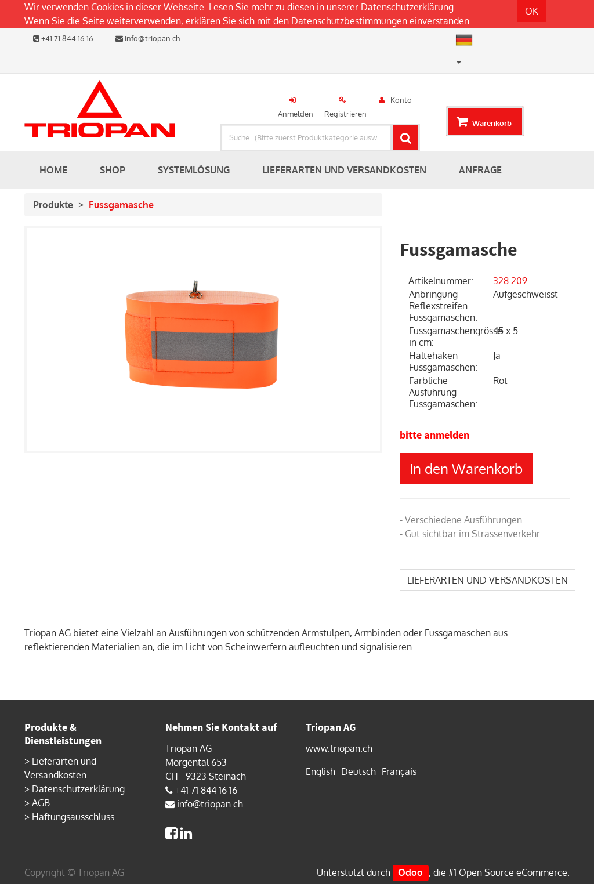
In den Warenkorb (466, 468)
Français (399, 771)
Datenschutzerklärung (407, 7)
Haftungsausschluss (73, 817)
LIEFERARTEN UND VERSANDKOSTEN (487, 580)
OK (531, 11)
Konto (401, 99)
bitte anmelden (434, 434)
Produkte (53, 205)
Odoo (410, 872)
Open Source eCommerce (513, 872)
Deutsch (358, 771)
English (320, 771)
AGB (41, 803)
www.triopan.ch (339, 748)
